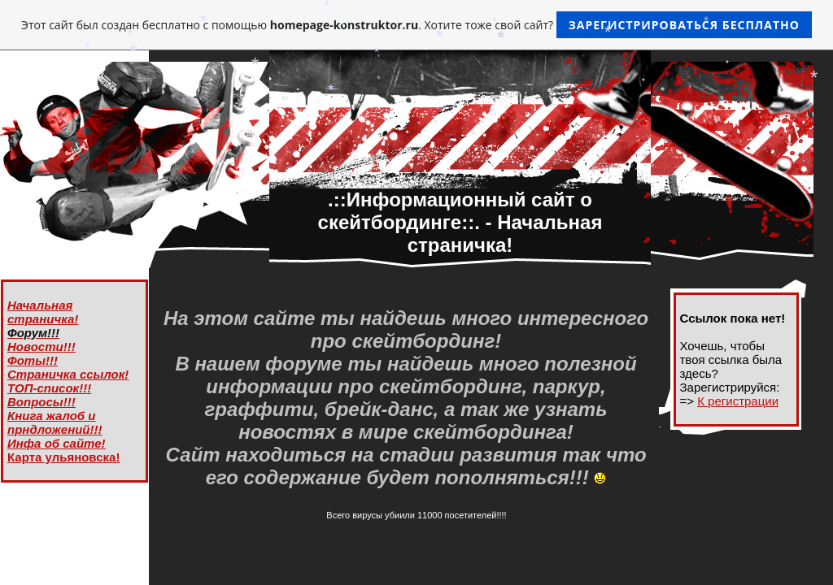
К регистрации (737, 401)
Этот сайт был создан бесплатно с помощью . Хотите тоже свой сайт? (416, 24)
